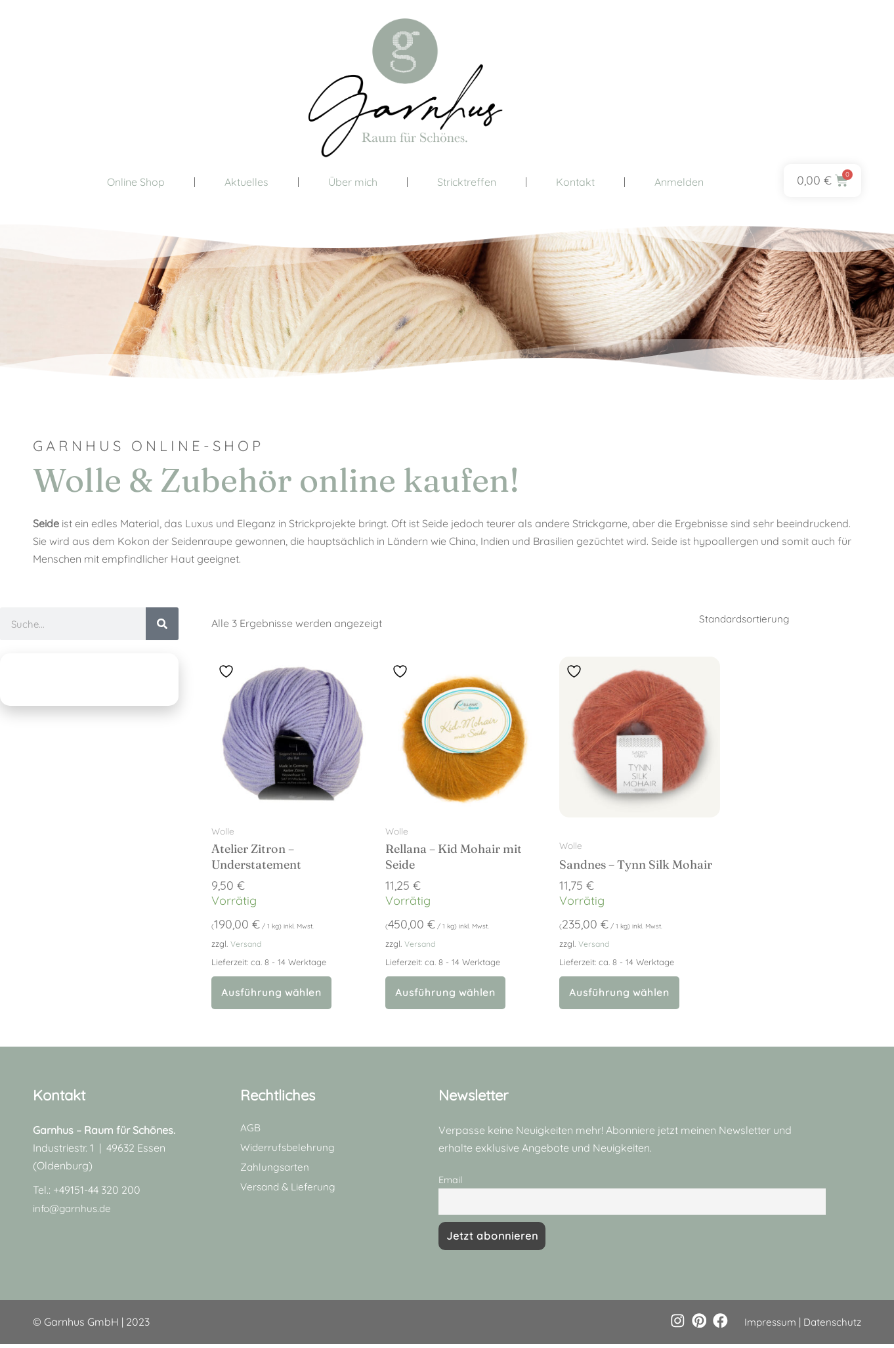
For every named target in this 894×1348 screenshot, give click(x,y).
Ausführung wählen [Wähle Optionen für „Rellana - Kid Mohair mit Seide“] (447, 994)
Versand (246, 945)
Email (450, 1183)
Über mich (352, 181)
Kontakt (575, 181)
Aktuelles (246, 181)
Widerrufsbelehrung (288, 1150)
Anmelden (679, 181)
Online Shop (136, 181)
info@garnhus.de (74, 1210)
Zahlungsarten (275, 1170)
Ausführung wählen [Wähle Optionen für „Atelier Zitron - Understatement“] (273, 994)
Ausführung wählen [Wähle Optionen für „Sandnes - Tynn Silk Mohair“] (621, 994)
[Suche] (162, 623)
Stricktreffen (466, 181)
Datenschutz (831, 1325)
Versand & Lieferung (289, 1189)
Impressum (766, 1325)
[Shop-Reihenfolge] (788, 619)
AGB (250, 1130)
